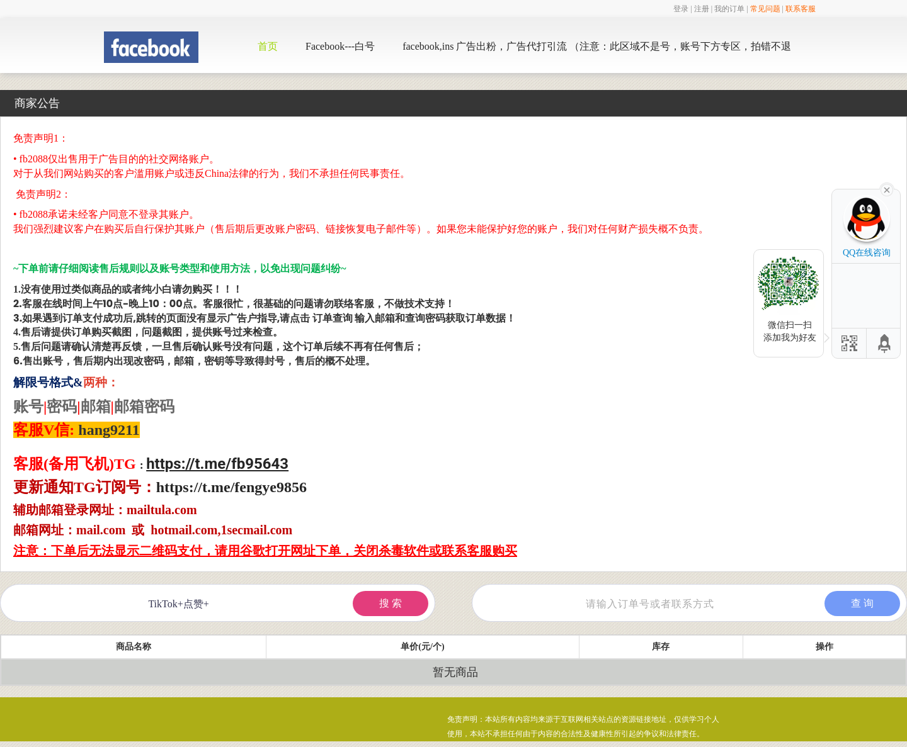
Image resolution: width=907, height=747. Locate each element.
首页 (268, 46)
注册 (701, 8)
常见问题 (765, 8)
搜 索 (390, 603)
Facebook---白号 (340, 46)
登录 (680, 8)
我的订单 (729, 8)
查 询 (862, 603)
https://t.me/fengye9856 (231, 487)
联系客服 (800, 8)
